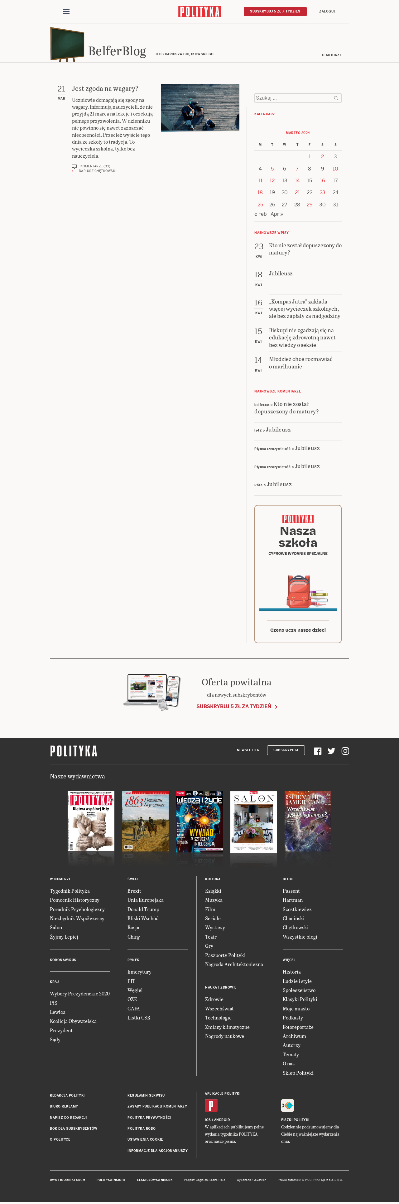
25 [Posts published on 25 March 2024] (260, 206)
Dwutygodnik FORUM (67, 1182)
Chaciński (294, 920)
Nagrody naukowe (224, 1037)
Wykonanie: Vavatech (252, 1182)
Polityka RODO (141, 1130)
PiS (53, 1004)
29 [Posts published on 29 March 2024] (310, 206)
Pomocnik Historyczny (74, 901)
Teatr (211, 938)
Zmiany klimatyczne (227, 1028)
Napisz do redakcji (68, 1120)
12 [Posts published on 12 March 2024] (272, 182)
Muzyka (214, 901)
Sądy (55, 1041)
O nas (289, 1065)
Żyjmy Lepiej (64, 938)
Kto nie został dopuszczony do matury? (286, 409)
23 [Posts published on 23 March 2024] (322, 194)
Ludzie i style (297, 982)
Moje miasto (296, 1010)
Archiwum (294, 1037)
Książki (213, 892)
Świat (132, 881)
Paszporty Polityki (225, 956)
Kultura (213, 881)
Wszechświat (219, 1010)
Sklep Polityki (298, 1074)
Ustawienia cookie (145, 1142)
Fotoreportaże (298, 1028)
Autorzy (291, 1046)
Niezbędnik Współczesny (77, 920)
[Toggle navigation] (66, 12)
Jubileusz (278, 431)
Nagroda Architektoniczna (234, 966)
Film (210, 911)
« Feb (260, 216)
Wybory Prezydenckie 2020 (80, 995)
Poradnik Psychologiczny (77, 911)
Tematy (291, 1056)
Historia (292, 973)
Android (222, 1122)
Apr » (277, 216)
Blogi (288, 881)
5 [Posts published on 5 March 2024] (272, 170)
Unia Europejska (145, 901)
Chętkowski (296, 929)
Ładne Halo (217, 1182)
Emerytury (139, 973)
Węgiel (135, 991)
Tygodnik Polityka (70, 892)
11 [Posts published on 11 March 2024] (260, 182)
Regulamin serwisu (146, 1097)
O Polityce (60, 1142)
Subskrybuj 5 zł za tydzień (233, 708)
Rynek (133, 962)
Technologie (218, 1019)
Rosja (133, 929)
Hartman (293, 901)
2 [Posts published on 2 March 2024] (322, 158)
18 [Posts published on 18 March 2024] (260, 194)
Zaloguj (327, 11)
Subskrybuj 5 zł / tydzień (275, 11)
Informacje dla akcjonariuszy (157, 1153)
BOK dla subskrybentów (74, 1130)
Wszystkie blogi (300, 938)
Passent (291, 892)
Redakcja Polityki (67, 1097)
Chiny (133, 938)
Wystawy (215, 929)
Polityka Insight (111, 1182)
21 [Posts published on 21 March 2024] (297, 194)
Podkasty (293, 1019)
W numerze (60, 881)
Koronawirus (63, 962)
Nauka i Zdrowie (221, 989)
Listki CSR (138, 1019)
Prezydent (61, 1032)
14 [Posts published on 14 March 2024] (297, 182)
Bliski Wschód (143, 920)
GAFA (133, 1010)
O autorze (332, 57)
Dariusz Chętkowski (98, 173)
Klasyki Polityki (300, 1000)
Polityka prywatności (149, 1120)
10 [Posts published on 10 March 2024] (335, 170)
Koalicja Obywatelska (73, 1022)
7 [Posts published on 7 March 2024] (297, 170)
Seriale (213, 920)
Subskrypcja (286, 752)
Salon (56, 929)
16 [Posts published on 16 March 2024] (322, 182)
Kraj (54, 984)
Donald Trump (143, 911)
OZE (132, 1000)
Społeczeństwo (299, 991)
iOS (208, 1122)
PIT (131, 982)
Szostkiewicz (297, 911)
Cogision (202, 1182)
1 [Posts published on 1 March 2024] (310, 158)
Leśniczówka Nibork (154, 1182)
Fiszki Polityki (295, 1122)
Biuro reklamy (64, 1108)
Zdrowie (214, 1000)
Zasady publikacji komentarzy (157, 1108)
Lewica (57, 1013)
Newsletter (248, 752)
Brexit (134, 892)
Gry (209, 947)
